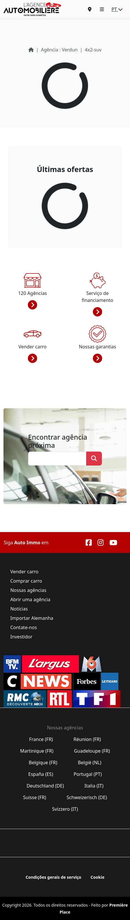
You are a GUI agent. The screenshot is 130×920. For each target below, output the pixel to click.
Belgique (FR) (43, 762)
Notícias (19, 609)
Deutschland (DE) (45, 786)
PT (117, 9)
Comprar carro (26, 581)
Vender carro (24, 571)
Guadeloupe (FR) (92, 751)
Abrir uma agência (30, 599)
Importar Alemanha (31, 618)
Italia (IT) (94, 786)
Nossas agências (28, 590)
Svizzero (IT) (65, 809)
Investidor (21, 636)
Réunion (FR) (87, 739)
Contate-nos (23, 627)
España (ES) (40, 774)
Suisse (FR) (34, 797)
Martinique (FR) (37, 751)
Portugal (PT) (88, 774)
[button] (102, 9)
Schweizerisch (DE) (86, 797)
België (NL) (89, 762)
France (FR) (41, 739)
